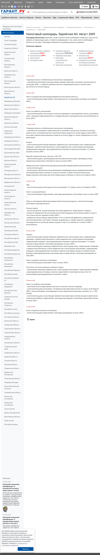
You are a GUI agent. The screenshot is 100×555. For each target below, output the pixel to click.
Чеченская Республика (8, 397)
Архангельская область (9, 53)
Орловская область (11, 219)
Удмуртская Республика (8, 373)
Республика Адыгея (11, 238)
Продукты (30, 2)
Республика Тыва (10, 309)
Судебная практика (9, 17)
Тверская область (11, 357)
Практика (47, 17)
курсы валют (35, 58)
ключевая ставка (36, 60)
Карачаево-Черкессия (8, 132)
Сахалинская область (12, 332)
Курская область (10, 160)
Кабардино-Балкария (12, 113)
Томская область (10, 361)
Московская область (12, 178)
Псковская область (11, 234)
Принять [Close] (25, 549)
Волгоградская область (10, 82)
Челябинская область (12, 392)
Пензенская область (12, 223)
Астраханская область (9, 59)
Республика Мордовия (8, 285)
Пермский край (10, 227)
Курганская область (11, 156)
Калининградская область (11, 118)
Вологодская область (12, 87)
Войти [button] (84, 6)
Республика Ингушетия (8, 259)
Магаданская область (12, 174)
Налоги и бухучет (26, 17)
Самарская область (11, 325)
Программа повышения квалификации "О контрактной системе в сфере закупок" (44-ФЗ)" (11, 487)
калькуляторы (35, 55)
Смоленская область (12, 343)
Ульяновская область (12, 378)
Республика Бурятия (12, 250)
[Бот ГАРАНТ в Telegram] (22, 6)
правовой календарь (63, 55)
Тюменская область (11, 368)
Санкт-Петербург (10, 40)
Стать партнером (76, 2)
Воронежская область (9, 92)
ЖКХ (77, 17)
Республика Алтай (11, 242)
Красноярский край (11, 153)
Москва (7, 37)
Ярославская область (12, 417)
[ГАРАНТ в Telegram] (19, 6)
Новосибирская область (10, 203)
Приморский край (11, 230)
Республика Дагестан (12, 254)
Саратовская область (12, 329)
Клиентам (91, 2)
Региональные (8, 33)
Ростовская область (11, 317)
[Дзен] (12, 6)
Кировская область (11, 141)
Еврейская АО (9, 97)
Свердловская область (9, 337)
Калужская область (11, 123)
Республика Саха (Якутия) (10, 291)
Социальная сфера (66, 17)
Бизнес (38, 17)
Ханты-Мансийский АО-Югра (11, 387)
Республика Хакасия (12, 313)
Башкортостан (9, 246)
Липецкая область (11, 170)
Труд (54, 17)
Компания (5, 2)
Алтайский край (10, 44)
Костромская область (12, 145)
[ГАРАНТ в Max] (15, 6)
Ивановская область (12, 105)
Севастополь (9, 420)
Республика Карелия (12, 270)
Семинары (60, 2)
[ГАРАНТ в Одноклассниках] (25, 6)
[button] (87, 12)
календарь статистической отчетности (61, 60)
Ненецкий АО (9, 186)
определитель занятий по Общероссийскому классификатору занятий (88, 62)
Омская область (10, 209)
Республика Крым (11, 424)
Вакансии (18, 2)
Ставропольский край (10, 347)
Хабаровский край (11, 382)
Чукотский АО (9, 409)
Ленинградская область (10, 165)
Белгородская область (9, 66)
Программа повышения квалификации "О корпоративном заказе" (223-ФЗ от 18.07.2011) (11, 520)
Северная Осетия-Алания (11, 298)
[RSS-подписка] (32, 6)
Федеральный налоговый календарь (12, 27)
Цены (40, 2)
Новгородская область (9, 197)
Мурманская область (12, 182)
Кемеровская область (12, 137)
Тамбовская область (12, 353)
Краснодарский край (12, 149)
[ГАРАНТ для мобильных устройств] (5, 6)
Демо (49, 2)
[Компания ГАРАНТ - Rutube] (29, 6)
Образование (86, 17)
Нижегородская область (10, 191)
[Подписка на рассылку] (2, 6)
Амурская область (11, 48)
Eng (95, 6)
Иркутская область (11, 109)
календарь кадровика (63, 65)
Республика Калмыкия (8, 265)
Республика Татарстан (8, 304)
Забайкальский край (12, 101)
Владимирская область (9, 76)
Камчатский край (10, 127)
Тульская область (10, 364)
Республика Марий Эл (11, 279)
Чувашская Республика (8, 404)
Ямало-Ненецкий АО (12, 413)
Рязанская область (11, 321)
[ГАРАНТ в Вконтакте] (9, 6)
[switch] (29, 12)
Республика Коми (11, 274)
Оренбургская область (9, 214)
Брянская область (11, 71)
